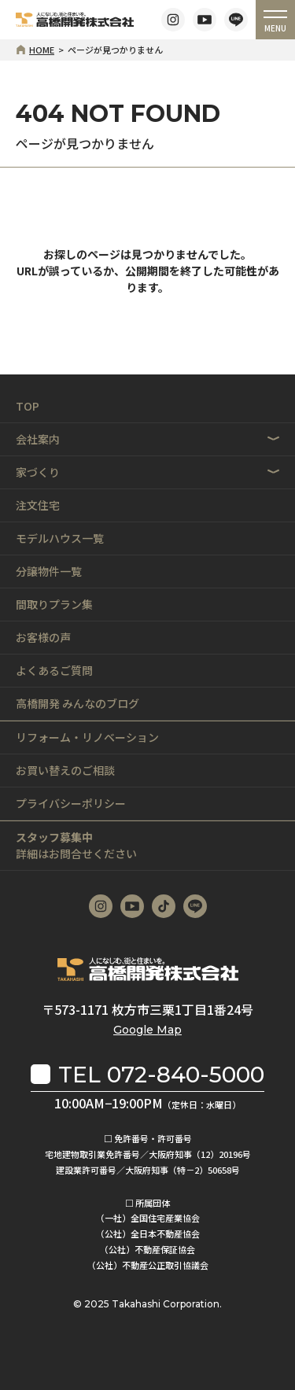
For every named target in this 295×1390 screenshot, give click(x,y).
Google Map (147, 1030)
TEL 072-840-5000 (161, 1074)
